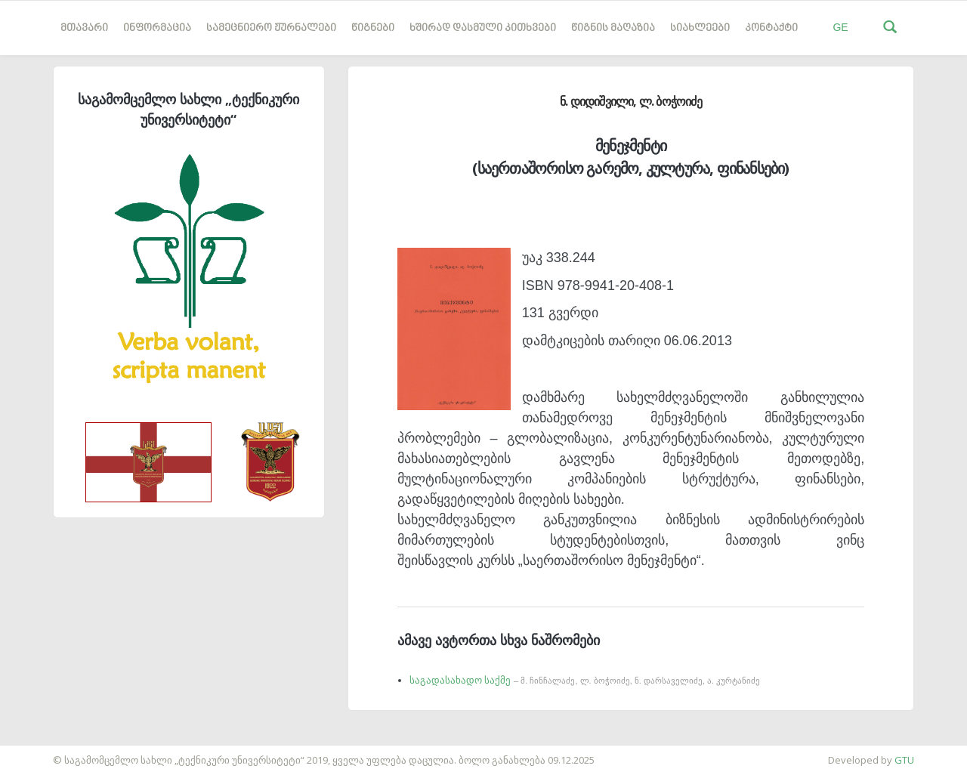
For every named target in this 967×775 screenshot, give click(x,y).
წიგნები (372, 28)
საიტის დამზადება (44, 752)
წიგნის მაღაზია (613, 28)
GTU (904, 760)
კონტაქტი (771, 28)
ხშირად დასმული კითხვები (482, 28)
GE (840, 27)
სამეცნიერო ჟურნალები (271, 28)
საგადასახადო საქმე (584, 680)
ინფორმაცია (157, 28)
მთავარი (84, 28)
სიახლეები (700, 28)
